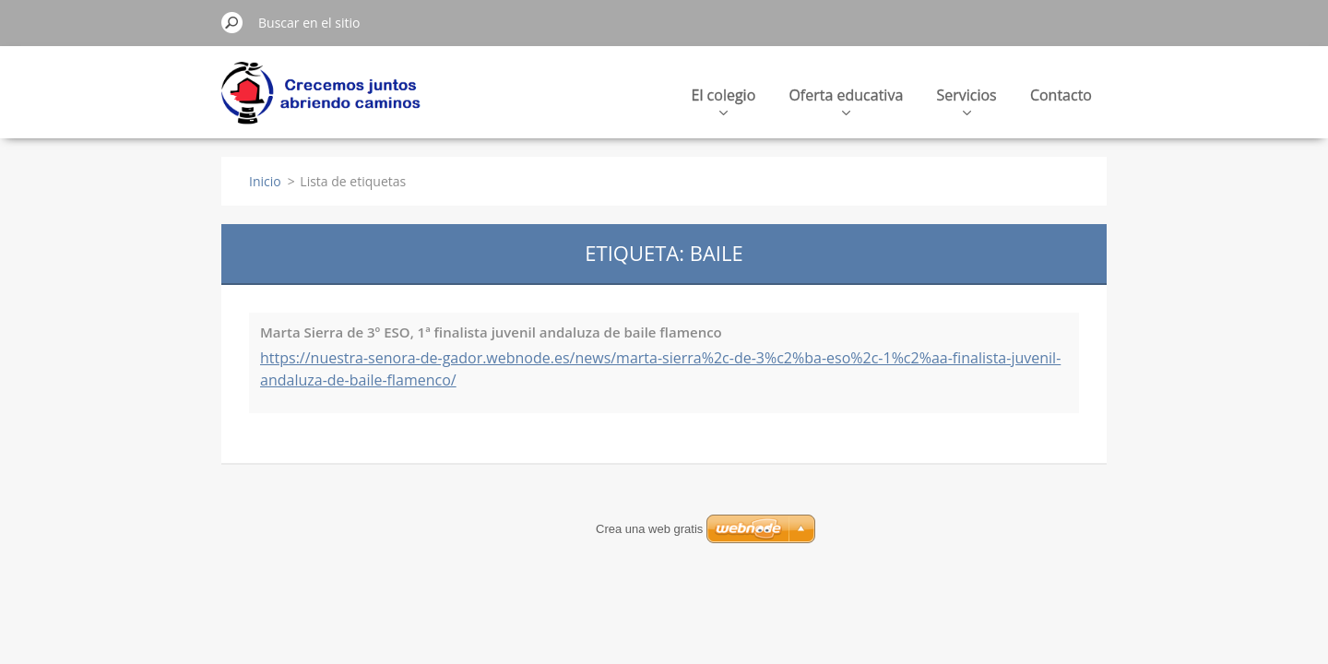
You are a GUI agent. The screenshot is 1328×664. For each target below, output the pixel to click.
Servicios (966, 100)
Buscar (232, 22)
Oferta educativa (845, 100)
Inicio (265, 181)
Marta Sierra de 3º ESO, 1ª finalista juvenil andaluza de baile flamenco (491, 332)
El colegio (724, 100)
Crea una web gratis (649, 529)
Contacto (1061, 95)
